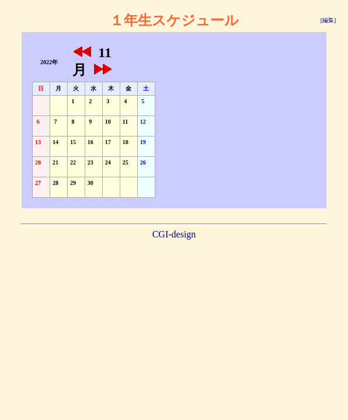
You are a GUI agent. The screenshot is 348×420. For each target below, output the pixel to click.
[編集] (328, 20)
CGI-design (174, 234)
